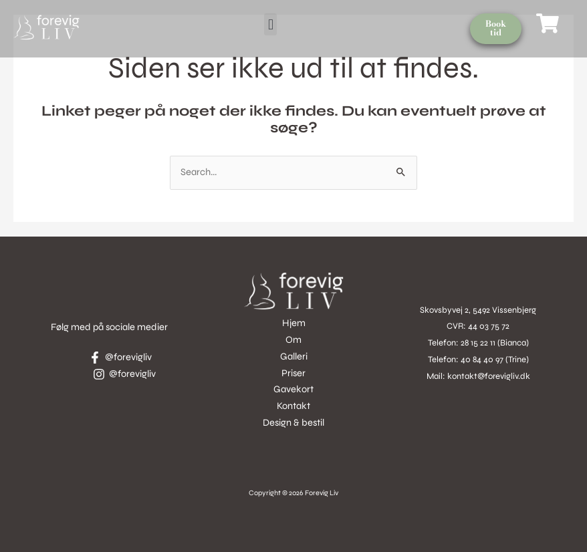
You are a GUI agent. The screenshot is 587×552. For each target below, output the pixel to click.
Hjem (294, 323)
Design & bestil (293, 422)
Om (293, 340)
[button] (270, 24)
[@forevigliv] (120, 358)
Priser (293, 373)
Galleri (294, 356)
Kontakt (293, 406)
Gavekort (293, 389)
